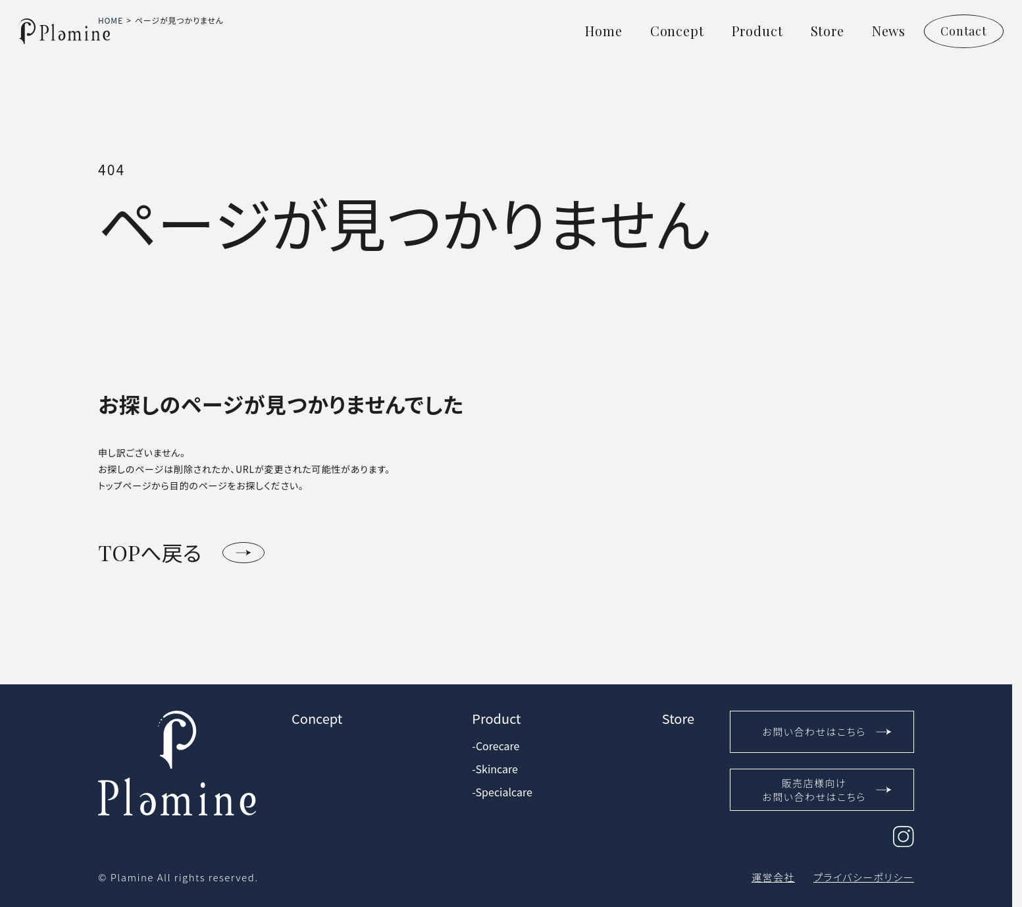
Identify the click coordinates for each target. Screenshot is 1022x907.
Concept (677, 31)
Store (827, 31)
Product (757, 31)
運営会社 (773, 877)
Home (603, 31)
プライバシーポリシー (863, 877)
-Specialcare (502, 792)
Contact (963, 31)
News (889, 31)
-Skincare (495, 769)
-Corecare (495, 746)
